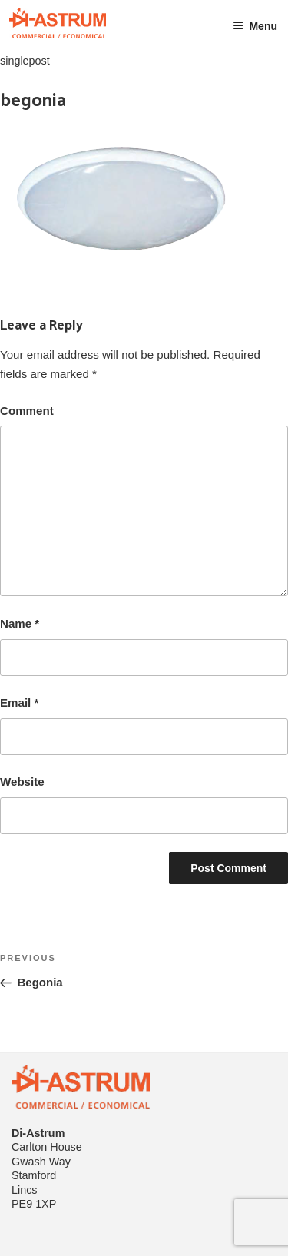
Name (19, 623)
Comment (27, 410)
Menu (255, 26)
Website (22, 781)
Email (19, 702)
